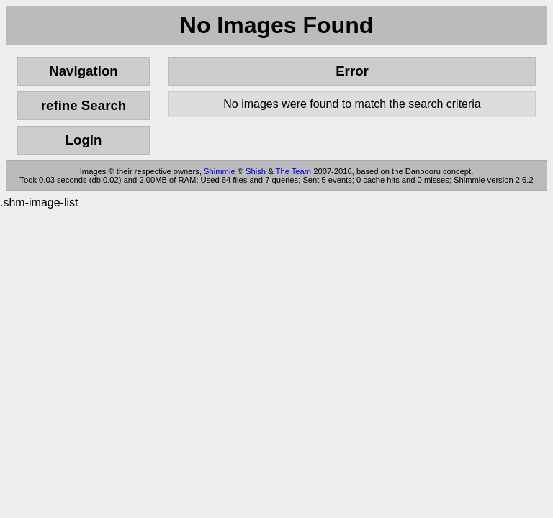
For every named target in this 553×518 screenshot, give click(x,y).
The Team (294, 171)
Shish (256, 171)
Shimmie (219, 171)
